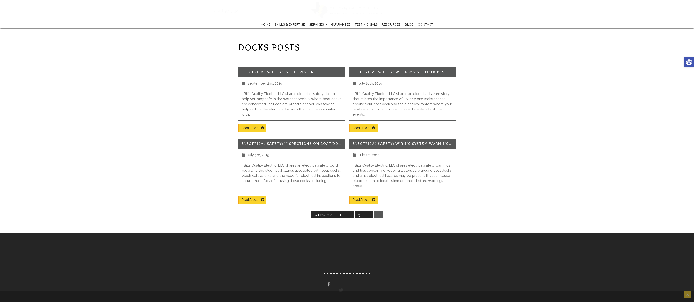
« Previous (323, 215)
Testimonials (366, 24)
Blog (409, 24)
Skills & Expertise (289, 24)
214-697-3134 (237, 11)
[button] (689, 62)
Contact (425, 24)
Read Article (252, 128)
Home (265, 24)
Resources (391, 24)
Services (318, 24)
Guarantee (340, 24)
